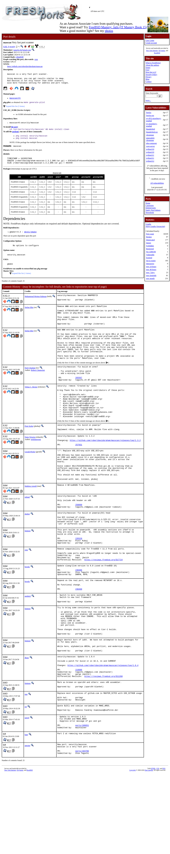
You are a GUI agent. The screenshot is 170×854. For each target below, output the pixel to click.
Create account (151, 43)
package (15, 136)
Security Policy (151, 74)
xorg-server (150, 146)
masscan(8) (15, 101)
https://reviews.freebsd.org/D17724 (103, 611)
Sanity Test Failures (153, 210)
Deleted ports (151, 208)
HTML (153, 849)
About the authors (152, 65)
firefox (148, 112)
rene (26, 599)
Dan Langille (149, 850)
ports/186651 (82, 802)
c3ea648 (19, 57)
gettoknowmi (36, 470)
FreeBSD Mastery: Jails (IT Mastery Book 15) (118, 27)
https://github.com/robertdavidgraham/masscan (24, 67)
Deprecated (150, 240)
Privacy (148, 77)
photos (109, 31)
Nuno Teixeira (30, 468)
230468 (78, 645)
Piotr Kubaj (29, 456)
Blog (147, 79)
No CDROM (151, 252)
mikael (27, 537)
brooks (27, 618)
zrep (36, 60)
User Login (150, 40)
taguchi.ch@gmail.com (22, 50)
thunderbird (150, 129)
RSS (163, 849)
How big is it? (151, 72)
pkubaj (27, 557)
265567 (78, 400)
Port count (150, 234)
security (12, 46)
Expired (149, 258)
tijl (26, 781)
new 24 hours (151, 266)
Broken (149, 237)
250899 (78, 547)
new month (150, 278)
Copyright (132, 850)
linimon (27, 576)
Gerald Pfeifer (30, 485)
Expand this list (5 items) (15, 109)
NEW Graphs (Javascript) (155, 226)
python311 (150, 155)
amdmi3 (28, 652)
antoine (27, 823)
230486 (78, 623)
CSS (157, 849)
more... (148, 100)
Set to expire (151, 261)
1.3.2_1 (6, 46)
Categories (150, 205)
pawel (27, 793)
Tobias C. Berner (31, 410)
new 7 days (150, 272)
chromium (150, 135)
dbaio (27, 725)
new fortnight (151, 275)
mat (26, 767)
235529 (78, 586)
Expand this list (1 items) (21, 281)
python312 (150, 161)
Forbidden (150, 246)
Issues (148, 67)
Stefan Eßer (29, 316)
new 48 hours (151, 269)
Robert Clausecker (38, 390)
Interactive (150, 264)
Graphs (148, 224)
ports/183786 (82, 830)
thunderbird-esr (152, 132)
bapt (26, 812)
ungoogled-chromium (150, 139)
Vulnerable (150, 255)
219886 (78, 740)
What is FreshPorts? (153, 63)
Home (148, 203)
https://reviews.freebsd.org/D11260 (103, 748)
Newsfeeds (150, 212)
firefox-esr (150, 115)
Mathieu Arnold (31, 526)
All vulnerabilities (157, 183)
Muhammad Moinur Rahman (36, 305)
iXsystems (161, 50)
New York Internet (152, 50)
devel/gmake (30, 238)
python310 (150, 149)
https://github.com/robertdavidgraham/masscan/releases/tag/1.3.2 (105, 472)
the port (14, 131)
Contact (148, 81)
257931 (78, 478)
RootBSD (157, 53)
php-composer (151, 143)
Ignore (148, 243)
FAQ (147, 70)
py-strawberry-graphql (151, 125)
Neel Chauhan (30, 388)
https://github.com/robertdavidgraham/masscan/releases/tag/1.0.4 (103, 734)
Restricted (150, 249)
